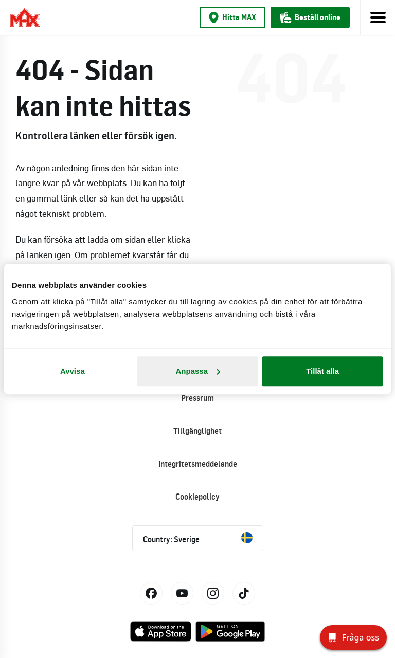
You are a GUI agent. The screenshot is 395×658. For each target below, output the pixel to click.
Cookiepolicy (197, 496)
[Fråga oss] (353, 637)
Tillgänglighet (197, 431)
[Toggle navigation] (377, 17)
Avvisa (72, 371)
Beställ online (310, 17)
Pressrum (197, 398)
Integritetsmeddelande (197, 464)
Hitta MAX (232, 17)
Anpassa (197, 371)
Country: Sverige (198, 538)
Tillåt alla (322, 371)
